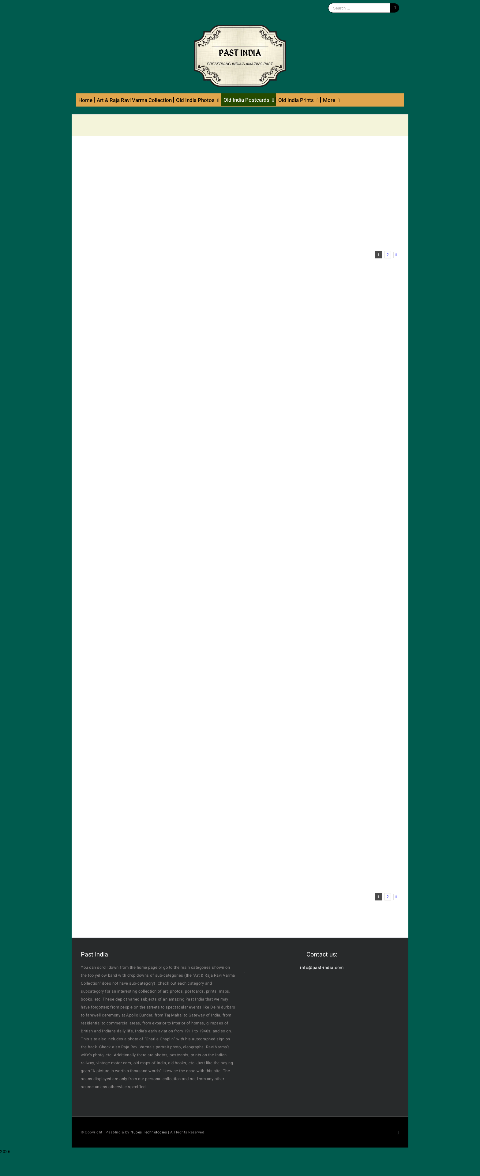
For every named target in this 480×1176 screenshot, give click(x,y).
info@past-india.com (322, 967)
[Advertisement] (240, 196)
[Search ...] (359, 8)
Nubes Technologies (148, 1132)
